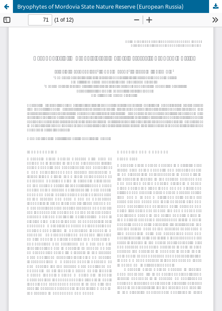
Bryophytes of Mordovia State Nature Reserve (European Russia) (100, 6)
